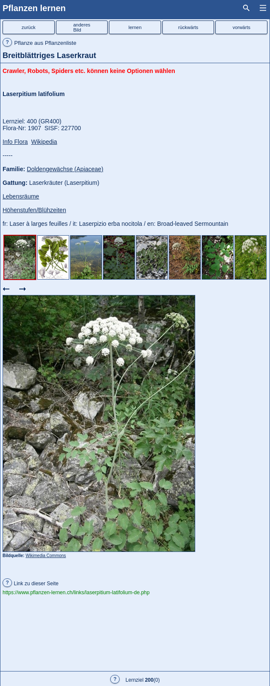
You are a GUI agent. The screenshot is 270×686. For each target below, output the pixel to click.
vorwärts (241, 27)
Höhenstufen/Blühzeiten (34, 210)
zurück (28, 27)
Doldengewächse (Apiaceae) (65, 169)
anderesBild (82, 27)
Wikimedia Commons (46, 555)
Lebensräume (21, 196)
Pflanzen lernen (34, 8)
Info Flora (15, 141)
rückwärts (188, 27)
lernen (135, 27)
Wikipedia (44, 141)
